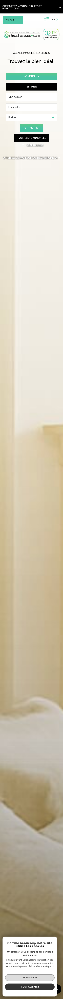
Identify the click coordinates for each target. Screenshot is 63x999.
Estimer (32, 86)
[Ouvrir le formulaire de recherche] (31, 128)
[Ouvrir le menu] (13, 20)
